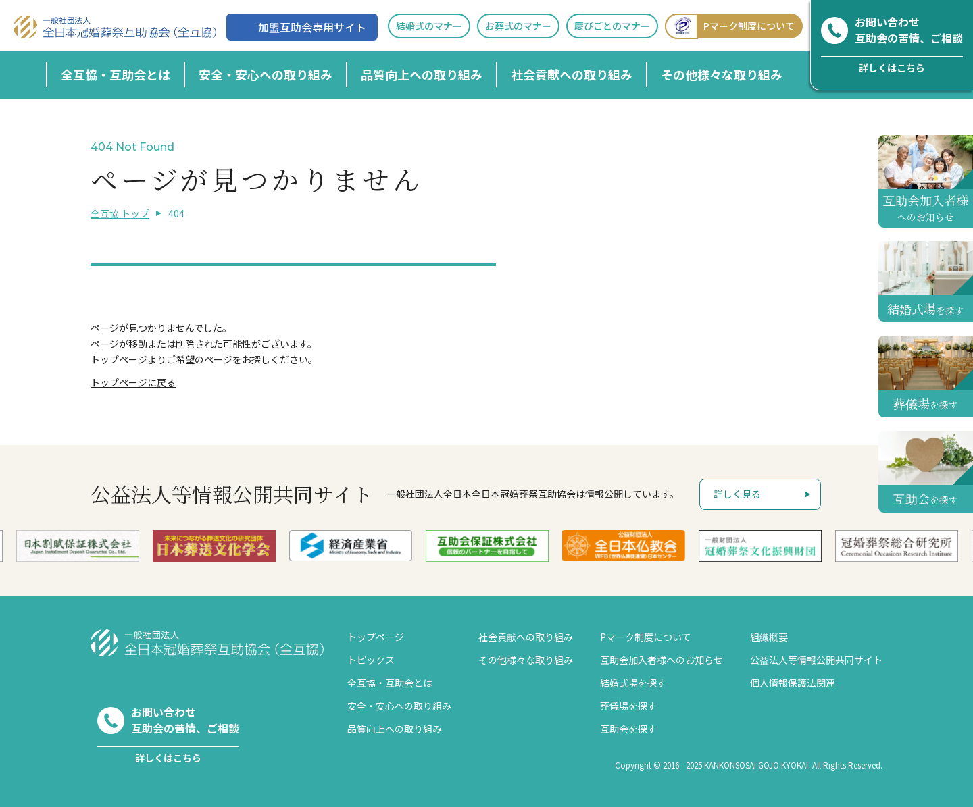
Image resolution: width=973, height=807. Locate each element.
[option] (375, 545)
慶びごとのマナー (612, 25)
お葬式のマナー (518, 25)
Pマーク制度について (730, 26)
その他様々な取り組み (721, 74)
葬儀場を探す (628, 705)
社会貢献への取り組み (571, 74)
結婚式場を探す (633, 682)
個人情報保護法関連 (792, 682)
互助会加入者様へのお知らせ (661, 660)
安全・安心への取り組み (265, 74)
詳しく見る (737, 493)
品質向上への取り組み (421, 74)
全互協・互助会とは (115, 74)
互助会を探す (628, 728)
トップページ (375, 637)
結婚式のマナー (429, 25)
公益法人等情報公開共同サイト (816, 660)
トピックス (371, 660)
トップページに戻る (133, 382)
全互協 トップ (120, 213)
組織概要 (769, 637)
